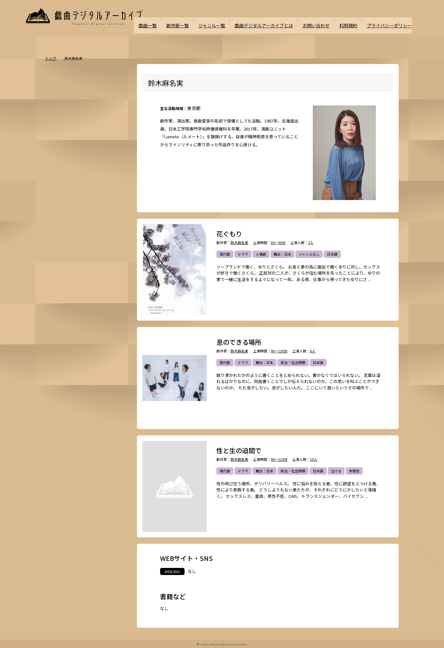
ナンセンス (62, 320)
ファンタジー (85, 264)
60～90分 (278, 243)
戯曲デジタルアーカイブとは (271, 19)
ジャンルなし (309, 254)
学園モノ (111, 264)
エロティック (63, 275)
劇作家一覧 (189, 19)
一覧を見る (117, 189)
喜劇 (107, 219)
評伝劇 (108, 275)
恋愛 (74, 230)
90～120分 (279, 351)
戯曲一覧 (160, 19)
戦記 (56, 286)
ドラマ (243, 254)
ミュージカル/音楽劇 (69, 331)
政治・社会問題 (293, 362)
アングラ (89, 275)
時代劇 (76, 207)
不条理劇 (114, 207)
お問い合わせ (320, 19)
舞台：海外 (62, 241)
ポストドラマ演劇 (67, 219)
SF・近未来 (62, 252)
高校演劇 (101, 331)
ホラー (84, 252)
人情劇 (261, 254)
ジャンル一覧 (222, 19)
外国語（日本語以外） (89, 309)
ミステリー (105, 252)
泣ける (336, 470)
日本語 (332, 254)
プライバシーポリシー (391, 19)
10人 (313, 459)
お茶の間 (107, 297)
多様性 (354, 470)
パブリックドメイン (69, 342)
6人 (312, 351)
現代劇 (225, 254)
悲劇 (92, 219)
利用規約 (351, 19)
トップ (50, 58)
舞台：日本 (282, 254)
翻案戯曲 (114, 241)
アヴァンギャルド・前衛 (72, 297)
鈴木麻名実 (239, 243)
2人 (310, 243)
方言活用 (60, 264)
